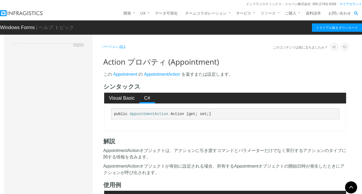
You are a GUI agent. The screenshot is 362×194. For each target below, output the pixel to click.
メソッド (46, 114)
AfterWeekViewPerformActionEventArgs (62, 65)
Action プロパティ (59, 132)
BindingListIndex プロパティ (68, 169)
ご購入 (290, 13)
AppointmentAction (162, 74)
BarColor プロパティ (61, 160)
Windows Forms (17, 27)
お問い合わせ (339, 13)
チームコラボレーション (206, 13)
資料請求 (313, 13)
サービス (243, 13)
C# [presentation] (147, 98)
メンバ (44, 95)
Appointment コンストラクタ (63, 104)
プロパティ (48, 123)
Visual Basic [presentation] (122, 98)
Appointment (45, 77)
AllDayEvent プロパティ (64, 141)
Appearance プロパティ (64, 150)
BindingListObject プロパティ (66, 181)
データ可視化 (166, 13)
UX (143, 13)
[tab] (121, 98)
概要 (43, 85)
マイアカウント (350, 4)
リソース (268, 13)
